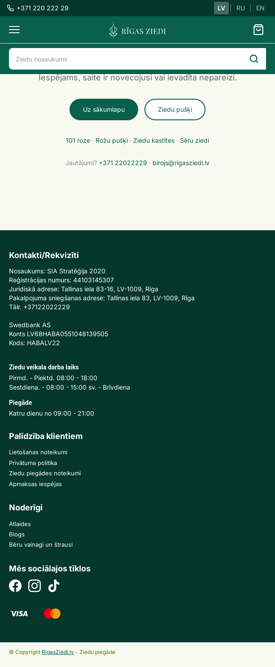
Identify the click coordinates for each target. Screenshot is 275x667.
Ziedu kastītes (154, 140)
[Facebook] (15, 586)
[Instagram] (34, 586)
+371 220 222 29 (38, 8)
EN (260, 8)
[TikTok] (54, 586)
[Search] (254, 59)
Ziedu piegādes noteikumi (45, 473)
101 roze (78, 140)
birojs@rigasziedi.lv (181, 163)
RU (240, 8)
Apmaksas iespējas (35, 483)
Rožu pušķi (112, 140)
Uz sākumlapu (104, 109)
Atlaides (20, 523)
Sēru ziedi (194, 140)
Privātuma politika (33, 462)
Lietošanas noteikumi (38, 452)
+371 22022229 (123, 163)
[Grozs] (258, 29)
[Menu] (14, 29)
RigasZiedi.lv (58, 652)
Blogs (17, 534)
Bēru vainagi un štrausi (41, 544)
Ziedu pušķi (175, 109)
